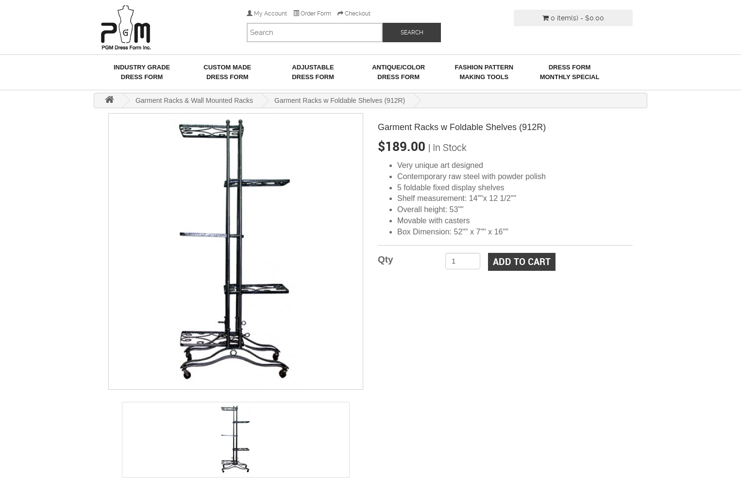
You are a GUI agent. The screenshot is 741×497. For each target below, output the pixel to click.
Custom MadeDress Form (227, 72)
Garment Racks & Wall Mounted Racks (194, 100)
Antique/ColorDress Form (398, 72)
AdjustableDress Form (313, 72)
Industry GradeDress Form (142, 72)
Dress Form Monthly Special (570, 72)
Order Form (312, 13)
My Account (267, 13)
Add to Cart (522, 261)
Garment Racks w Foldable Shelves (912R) (339, 100)
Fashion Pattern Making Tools (484, 72)
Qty (385, 259)
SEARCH (412, 32)
